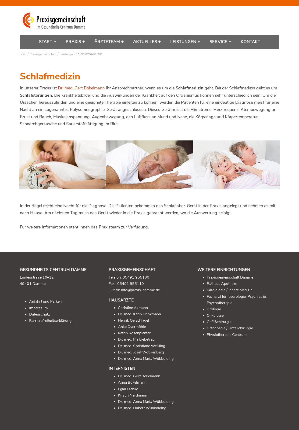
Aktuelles (145, 41)
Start (46, 41)
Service (219, 41)
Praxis (74, 41)
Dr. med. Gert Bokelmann (81, 88)
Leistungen (183, 41)
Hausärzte (121, 300)
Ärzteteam (107, 41)
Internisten (122, 368)
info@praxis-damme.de (140, 290)
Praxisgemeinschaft (43, 54)
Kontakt (250, 41)
